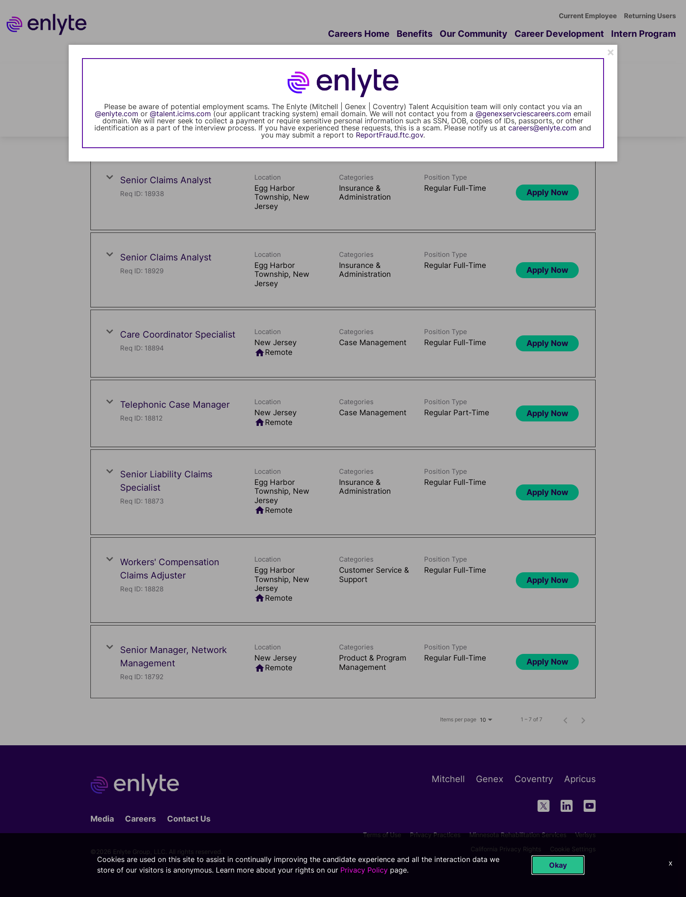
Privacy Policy (364, 870)
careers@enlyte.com (542, 127)
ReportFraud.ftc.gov (389, 134)
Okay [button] (558, 865)
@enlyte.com (116, 113)
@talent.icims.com (180, 113)
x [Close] (670, 863)
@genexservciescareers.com (523, 113)
